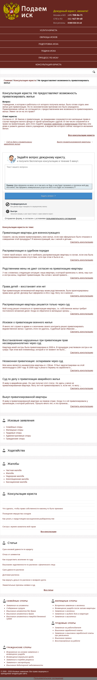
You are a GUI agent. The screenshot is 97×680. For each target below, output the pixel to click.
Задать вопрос (48, 196)
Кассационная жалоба (16, 482)
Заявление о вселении (65, 611)
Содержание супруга (15, 608)
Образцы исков (48, 37)
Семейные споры (14, 427)
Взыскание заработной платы (69, 630)
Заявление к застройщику (18, 662)
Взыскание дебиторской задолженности (24, 665)
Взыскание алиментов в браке (20, 614)
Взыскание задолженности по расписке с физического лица (28, 565)
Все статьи (48, 590)
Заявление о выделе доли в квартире (72, 614)
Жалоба (10, 473)
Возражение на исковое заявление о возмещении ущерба (22, 653)
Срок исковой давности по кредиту (17, 549)
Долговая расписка (10, 575)
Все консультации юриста (81, 135)
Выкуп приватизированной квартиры (74, 142)
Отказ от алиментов (11, 554)
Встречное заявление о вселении (70, 605)
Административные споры (18, 436)
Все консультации (48, 532)
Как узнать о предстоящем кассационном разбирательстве (28, 519)
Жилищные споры (14, 430)
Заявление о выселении (65, 616)
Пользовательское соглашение (48, 678)
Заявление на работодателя (68, 628)
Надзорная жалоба (15, 476)
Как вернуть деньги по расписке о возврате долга (24, 580)
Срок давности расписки (13, 570)
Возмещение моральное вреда (20, 657)
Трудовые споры (14, 433)
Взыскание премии (63, 638)
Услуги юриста (48, 30)
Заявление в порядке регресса (20, 660)
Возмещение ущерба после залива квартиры (75, 608)
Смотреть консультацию (81, 242)
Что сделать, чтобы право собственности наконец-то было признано (32, 508)
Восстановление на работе (67, 641)
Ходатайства (16, 450)
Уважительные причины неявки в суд (18, 585)
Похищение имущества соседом (16, 514)
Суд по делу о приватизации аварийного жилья (18, 143)
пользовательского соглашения (61, 218)
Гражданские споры (15, 438)
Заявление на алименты (17, 605)
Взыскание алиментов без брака (21, 611)
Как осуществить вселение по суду (17, 559)
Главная (8, 80)
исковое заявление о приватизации (60, 124)
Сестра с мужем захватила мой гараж (19, 527)
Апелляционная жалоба (17, 479)
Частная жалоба (13, 470)
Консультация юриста (48, 64)
